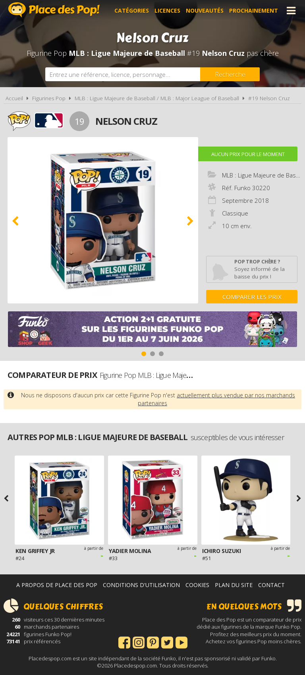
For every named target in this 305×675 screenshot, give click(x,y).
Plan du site (234, 585)
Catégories (131, 10)
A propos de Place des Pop (56, 585)
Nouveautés (205, 10)
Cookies (197, 585)
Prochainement (253, 10)
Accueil (14, 98)
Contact (271, 585)
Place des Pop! (54, 10)
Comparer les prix (252, 297)
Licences (167, 10)
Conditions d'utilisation (141, 585)
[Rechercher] (230, 74)
